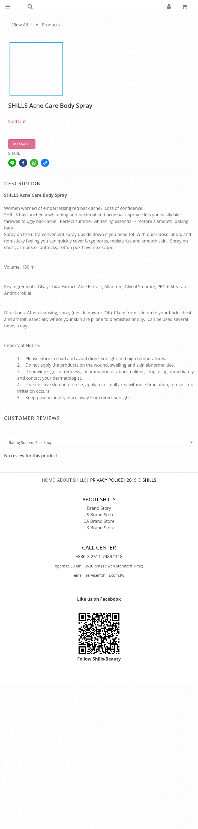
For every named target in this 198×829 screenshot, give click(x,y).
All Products (48, 25)
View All (20, 25)
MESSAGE (21, 143)
